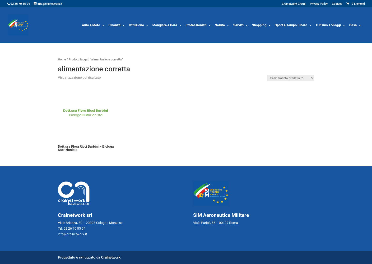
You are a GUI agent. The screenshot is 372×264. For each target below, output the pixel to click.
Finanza (114, 25)
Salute (220, 25)
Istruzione (136, 25)
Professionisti (196, 25)
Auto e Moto (91, 25)
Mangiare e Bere (164, 25)
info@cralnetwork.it (72, 234)
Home (62, 59)
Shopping (259, 25)
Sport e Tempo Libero (291, 25)
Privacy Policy (319, 3)
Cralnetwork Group (294, 3)
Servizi (238, 25)
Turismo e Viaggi (328, 25)
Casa (353, 25)
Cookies (337, 3)
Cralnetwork (111, 257)
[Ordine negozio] (290, 78)
